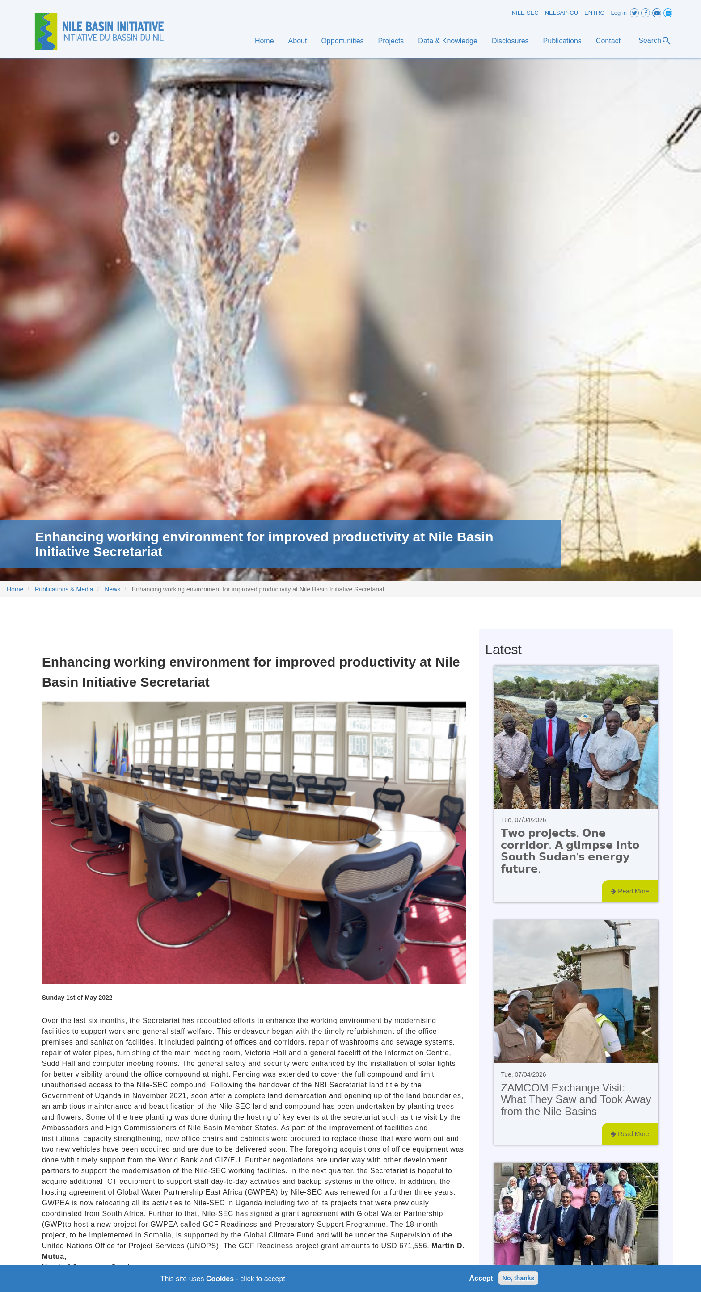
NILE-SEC (525, 12)
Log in (619, 12)
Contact (608, 41)
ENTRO (594, 12)
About (297, 41)
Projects (391, 41)
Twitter (634, 12)
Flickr (667, 12)
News (112, 589)
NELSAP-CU (561, 12)
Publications (562, 41)
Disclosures (510, 41)
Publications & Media (64, 589)
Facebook (645, 12)
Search (655, 40)
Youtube (656, 12)
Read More (630, 891)
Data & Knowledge (447, 41)
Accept (481, 1281)
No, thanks (519, 1280)
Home (264, 41)
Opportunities (342, 41)
